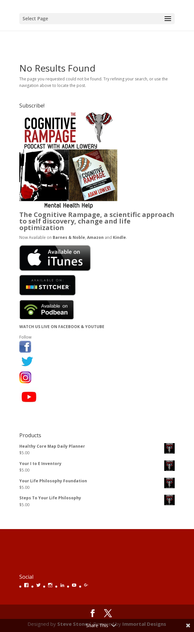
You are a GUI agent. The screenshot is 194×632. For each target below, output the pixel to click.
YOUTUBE (94, 326)
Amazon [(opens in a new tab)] (95, 237)
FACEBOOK (69, 326)
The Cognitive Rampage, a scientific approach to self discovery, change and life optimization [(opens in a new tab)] (96, 221)
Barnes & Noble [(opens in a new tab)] (69, 237)
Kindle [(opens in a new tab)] (119, 237)
